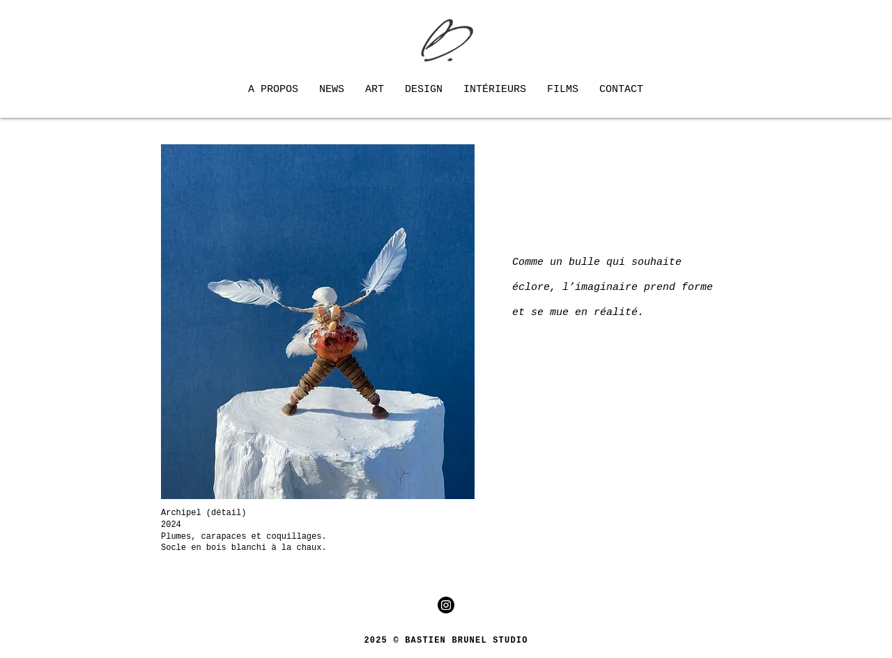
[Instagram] (446, 605)
